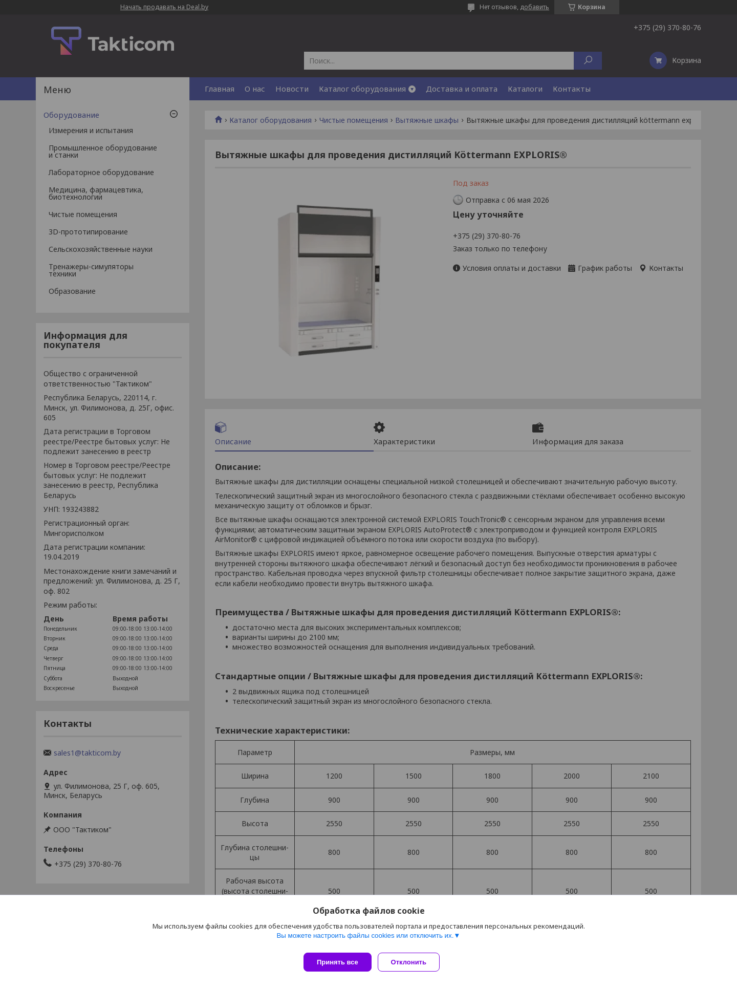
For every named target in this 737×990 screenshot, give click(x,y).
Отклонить (412, 962)
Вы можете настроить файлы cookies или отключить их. (364, 939)
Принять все (337, 962)
